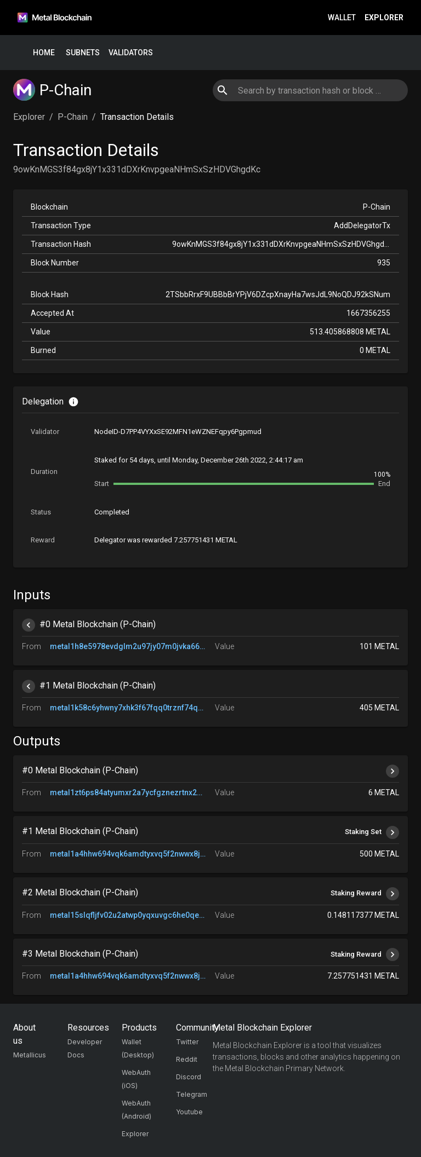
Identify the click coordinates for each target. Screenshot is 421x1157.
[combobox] (310, 90)
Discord (188, 1077)
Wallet (341, 18)
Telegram (191, 1094)
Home (43, 53)
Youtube (189, 1112)
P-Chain (73, 117)
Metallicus (29, 1055)
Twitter (187, 1042)
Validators (130, 53)
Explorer (384, 18)
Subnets (82, 53)
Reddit (186, 1059)
